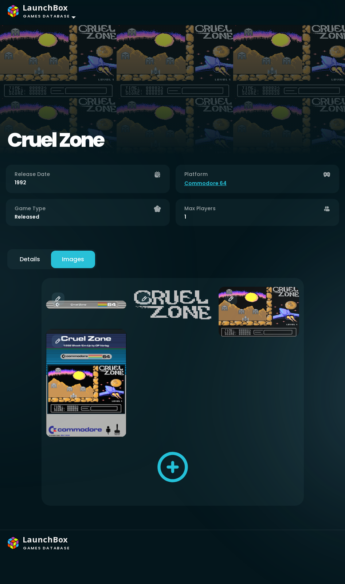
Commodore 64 (205, 183)
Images (73, 259)
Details (30, 259)
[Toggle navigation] (325, 12)
